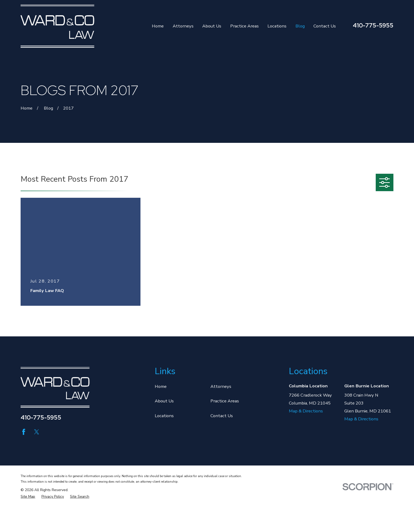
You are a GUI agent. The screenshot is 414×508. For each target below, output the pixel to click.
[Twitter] (37, 432)
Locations (164, 416)
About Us (164, 401)
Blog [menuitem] (300, 26)
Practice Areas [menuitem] (244, 26)
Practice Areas (224, 401)
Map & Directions (306, 411)
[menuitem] (28, 496)
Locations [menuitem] (276, 26)
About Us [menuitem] (211, 26)
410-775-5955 (373, 25)
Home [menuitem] (158, 26)
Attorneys (220, 386)
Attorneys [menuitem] (183, 26)
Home (161, 386)
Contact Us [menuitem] (324, 26)
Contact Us (221, 416)
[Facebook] (24, 432)
